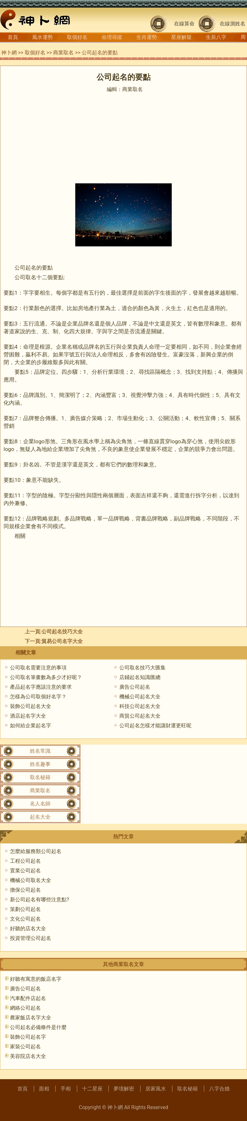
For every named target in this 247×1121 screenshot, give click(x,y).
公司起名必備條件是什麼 (38, 1027)
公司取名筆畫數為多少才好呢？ (46, 677)
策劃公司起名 (25, 909)
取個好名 (77, 37)
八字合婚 (219, 1089)
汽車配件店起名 (28, 998)
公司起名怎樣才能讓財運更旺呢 (155, 725)
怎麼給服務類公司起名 (35, 851)
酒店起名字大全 (28, 716)
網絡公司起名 (25, 1008)
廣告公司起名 (134, 687)
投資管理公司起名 (30, 938)
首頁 (13, 37)
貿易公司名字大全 (62, 641)
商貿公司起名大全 (139, 716)
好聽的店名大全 (28, 928)
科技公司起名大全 (139, 706)
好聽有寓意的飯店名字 (35, 979)
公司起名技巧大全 (62, 632)
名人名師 (40, 804)
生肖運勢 (146, 37)
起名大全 (40, 817)
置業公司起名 (25, 871)
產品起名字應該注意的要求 (41, 687)
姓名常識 (40, 751)
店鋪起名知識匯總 (139, 677)
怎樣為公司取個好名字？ (38, 697)
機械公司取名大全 (30, 880)
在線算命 (184, 24)
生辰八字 (216, 37)
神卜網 (9, 53)
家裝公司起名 (25, 1046)
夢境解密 (124, 1089)
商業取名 (63, 53)
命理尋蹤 (112, 37)
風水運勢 (42, 37)
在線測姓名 (232, 24)
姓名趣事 (40, 764)
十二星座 (92, 1089)
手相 (65, 1089)
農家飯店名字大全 (30, 1018)
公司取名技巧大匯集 (142, 668)
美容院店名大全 (28, 1056)
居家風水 (155, 1089)
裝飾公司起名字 (28, 1037)
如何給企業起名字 (30, 725)
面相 (44, 1089)
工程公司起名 (25, 861)
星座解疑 (181, 37)
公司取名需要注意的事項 (38, 668)
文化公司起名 (25, 919)
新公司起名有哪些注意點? (39, 899)
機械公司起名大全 (139, 697)
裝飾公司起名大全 (30, 706)
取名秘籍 (40, 777)
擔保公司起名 (25, 890)
